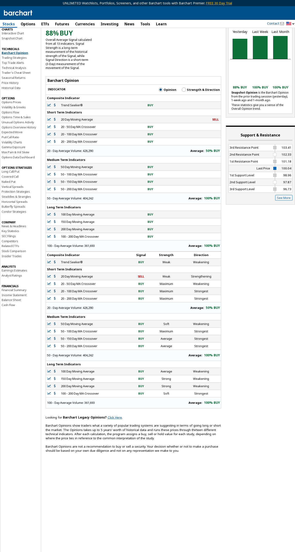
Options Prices (11, 124)
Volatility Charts (12, 164)
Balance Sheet (11, 322)
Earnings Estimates (14, 293)
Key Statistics (10, 253)
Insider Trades (12, 278)
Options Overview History (19, 150)
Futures (62, 24)
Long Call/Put (10, 194)
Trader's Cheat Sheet (16, 95)
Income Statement (14, 317)
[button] (290, 24)
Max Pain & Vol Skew (15, 174)
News (129, 24)
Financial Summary (14, 312)
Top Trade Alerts (13, 85)
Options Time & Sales (16, 139)
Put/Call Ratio (10, 159)
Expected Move (12, 154)
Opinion (167, 112)
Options (28, 24)
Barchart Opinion (15, 75)
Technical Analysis (14, 90)
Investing (109, 24)
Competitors (10, 263)
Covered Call (10, 199)
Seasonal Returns (14, 100)
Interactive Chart (13, 55)
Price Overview (12, 36)
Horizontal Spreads (14, 224)
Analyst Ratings (12, 298)
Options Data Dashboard (18, 179)
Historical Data (11, 110)
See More (284, 220)
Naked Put (8, 204)
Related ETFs (10, 268)
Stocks (9, 24)
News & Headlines (14, 248)
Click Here (115, 440)
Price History (10, 105)
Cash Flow (8, 327)
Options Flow (10, 135)
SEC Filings (9, 258)
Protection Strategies (16, 214)
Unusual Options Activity (18, 144)
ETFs (45, 24)
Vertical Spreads (13, 209)
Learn (161, 24)
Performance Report (15, 41)
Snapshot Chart (12, 61)
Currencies (85, 24)
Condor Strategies (14, 234)
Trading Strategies (14, 80)
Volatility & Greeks (14, 129)
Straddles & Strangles (16, 219)
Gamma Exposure (13, 169)
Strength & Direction (201, 112)
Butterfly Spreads (13, 229)
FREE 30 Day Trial (219, 3)
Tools (145, 24)
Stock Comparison (14, 273)
